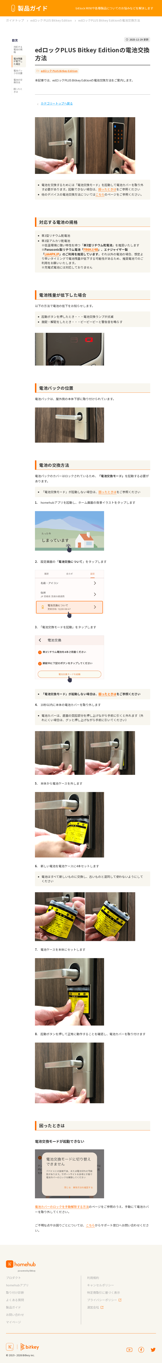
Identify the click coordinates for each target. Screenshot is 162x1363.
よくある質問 (15, 1300)
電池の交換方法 (18, 81)
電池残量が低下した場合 (18, 61)
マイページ (13, 1322)
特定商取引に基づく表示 (103, 1292)
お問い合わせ (15, 1314)
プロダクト (13, 1278)
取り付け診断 (15, 1292)
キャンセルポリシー (100, 1285)
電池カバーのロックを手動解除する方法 (62, 1206)
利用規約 (93, 1278)
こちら (99, 194)
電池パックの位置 (18, 72)
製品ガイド (13, 1307)
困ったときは (18, 90)
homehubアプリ (17, 1285)
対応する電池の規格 (18, 49)
